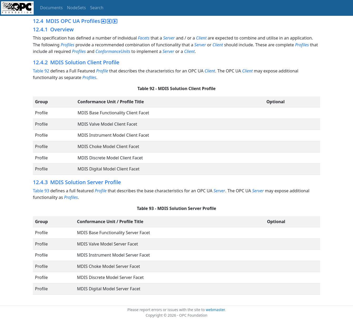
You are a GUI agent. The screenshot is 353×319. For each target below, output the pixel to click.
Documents (51, 8)
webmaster (215, 309)
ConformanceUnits (112, 51)
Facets (143, 38)
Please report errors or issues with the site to (166, 309)
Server (169, 38)
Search (97, 8)
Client (201, 38)
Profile (102, 71)
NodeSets (76, 8)
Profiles (67, 45)
